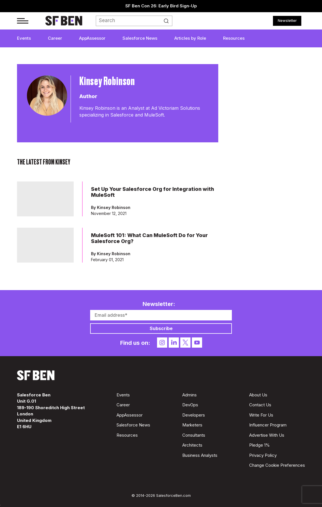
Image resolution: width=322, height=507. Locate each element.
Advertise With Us (266, 435)
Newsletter (287, 20)
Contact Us (260, 404)
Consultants (193, 435)
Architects (192, 445)
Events (24, 38)
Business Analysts (199, 455)
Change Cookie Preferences (277, 465)
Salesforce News (139, 38)
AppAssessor (92, 38)
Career (55, 38)
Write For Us (261, 415)
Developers (193, 415)
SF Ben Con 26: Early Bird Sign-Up (161, 6)
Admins (189, 395)
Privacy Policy (263, 455)
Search (168, 21)
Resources (234, 38)
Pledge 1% (259, 445)
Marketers (192, 425)
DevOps (190, 404)
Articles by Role (190, 38)
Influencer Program (268, 425)
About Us (258, 395)
